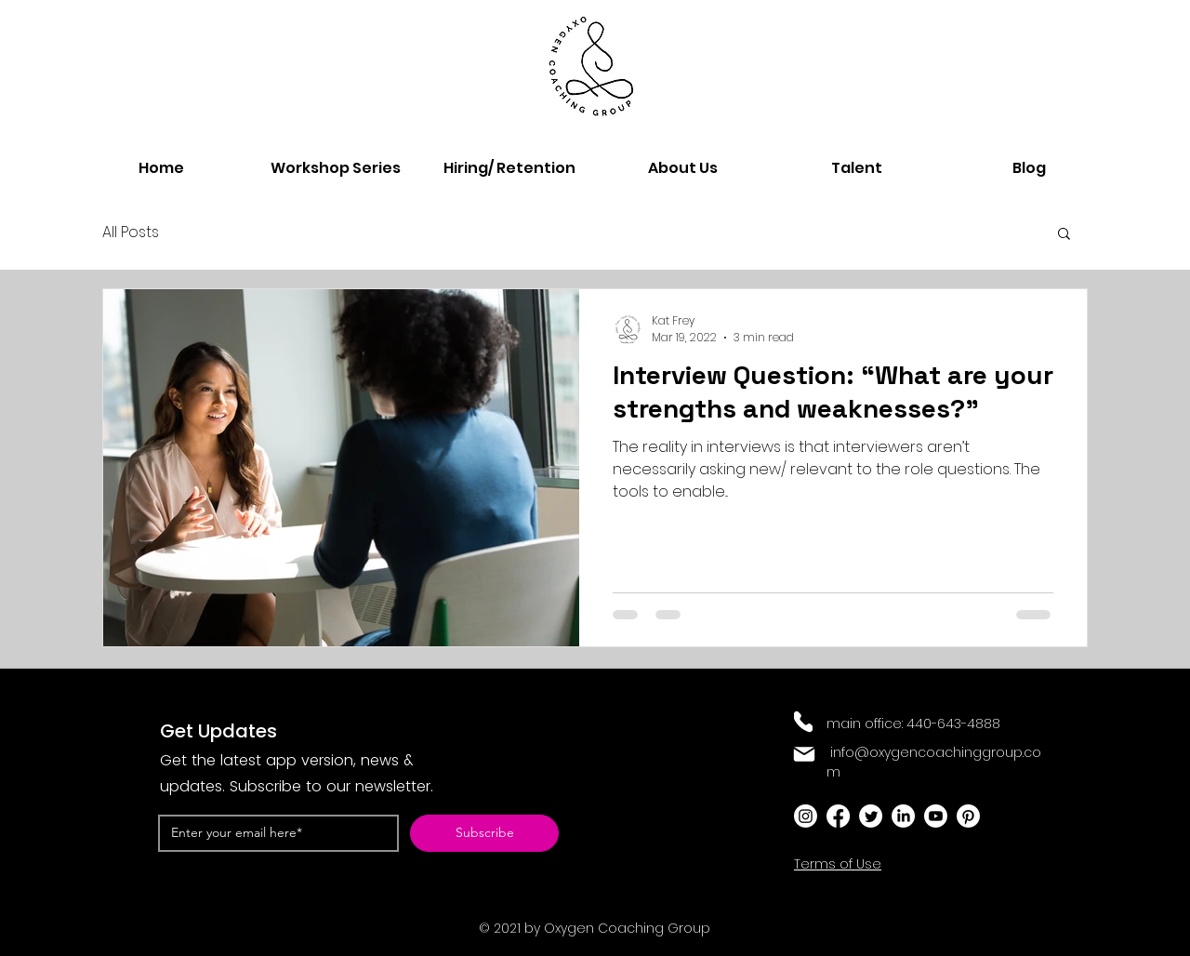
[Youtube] (935, 816)
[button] (1064, 235)
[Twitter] (870, 816)
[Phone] (803, 722)
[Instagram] (805, 816)
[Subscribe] (484, 833)
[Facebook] (838, 816)
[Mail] (804, 754)
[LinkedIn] (903, 816)
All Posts (130, 232)
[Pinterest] (968, 816)
